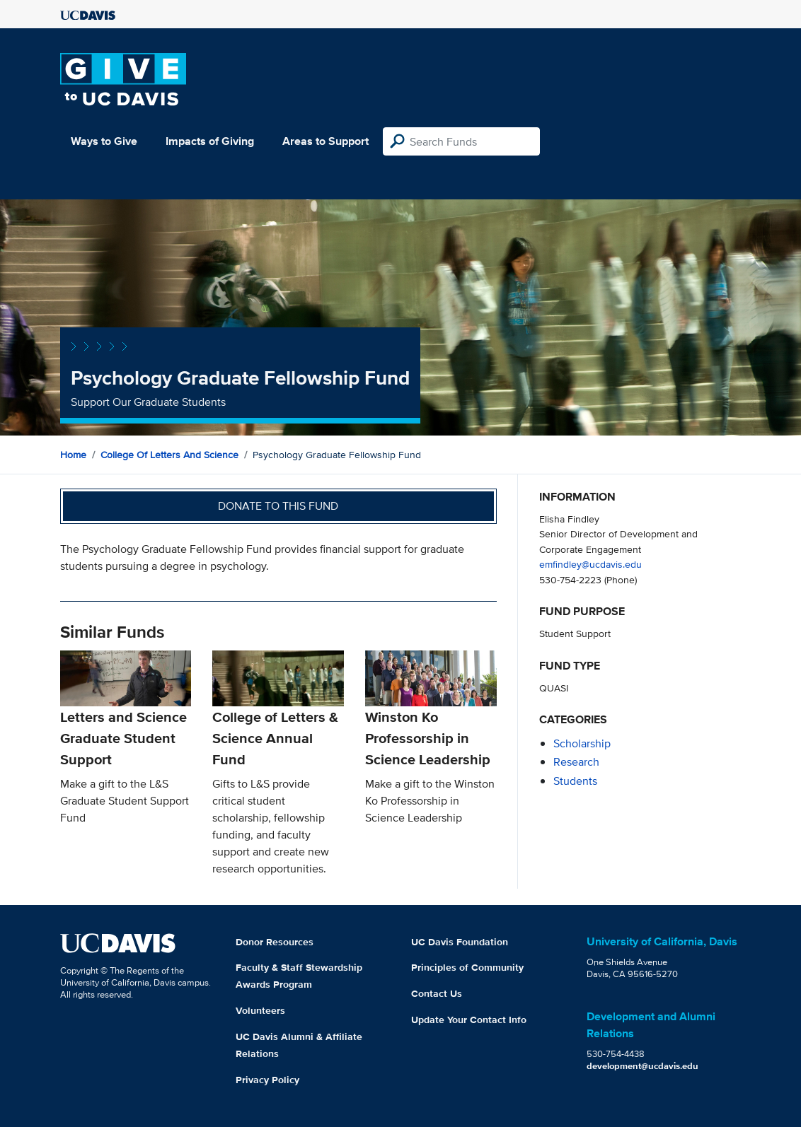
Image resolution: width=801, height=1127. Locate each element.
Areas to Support (325, 141)
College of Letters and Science (169, 455)
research (576, 762)
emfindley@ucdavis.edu (590, 563)
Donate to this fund (278, 506)
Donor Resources (274, 942)
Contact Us (436, 993)
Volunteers (260, 1010)
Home (73, 455)
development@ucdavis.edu (642, 1066)
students (575, 781)
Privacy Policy (267, 1080)
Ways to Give (104, 141)
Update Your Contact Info (468, 1019)
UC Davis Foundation (459, 942)
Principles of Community (467, 967)
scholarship (582, 743)
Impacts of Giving (210, 141)
